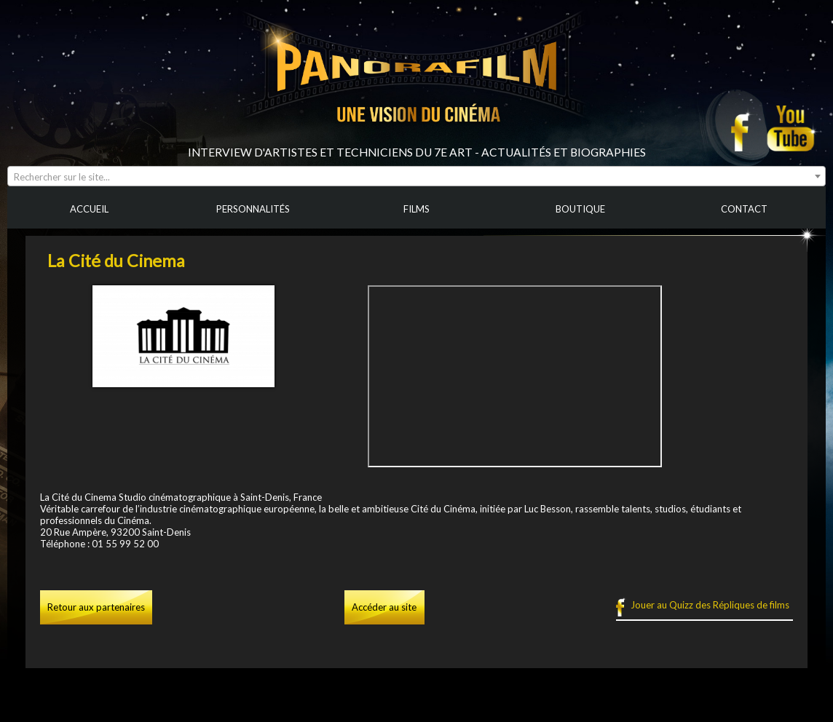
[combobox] (416, 176)
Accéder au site (384, 607)
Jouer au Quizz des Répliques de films (710, 605)
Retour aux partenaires (96, 607)
